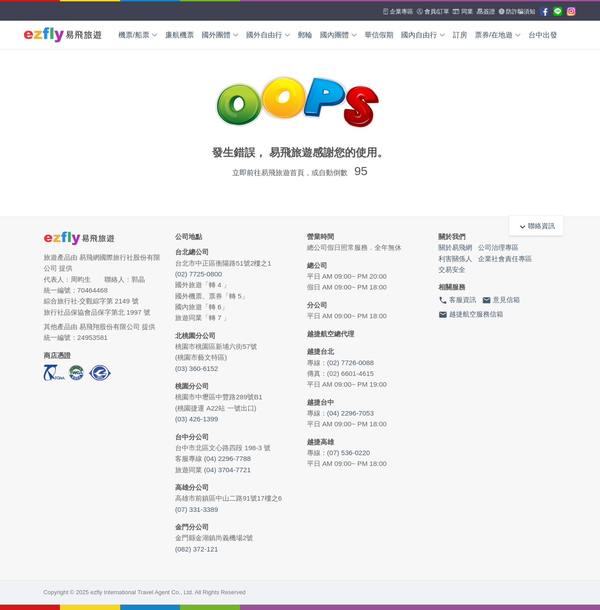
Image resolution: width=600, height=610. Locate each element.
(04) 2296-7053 (350, 413)
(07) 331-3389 (196, 509)
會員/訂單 (433, 11)
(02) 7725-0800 (198, 274)
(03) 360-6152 (196, 368)
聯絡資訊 (536, 225)
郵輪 (305, 35)
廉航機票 (179, 35)
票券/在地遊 (498, 35)
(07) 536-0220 (348, 452)
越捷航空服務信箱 (470, 314)
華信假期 (379, 35)
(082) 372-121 (196, 549)
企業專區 (398, 11)
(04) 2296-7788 (227, 458)
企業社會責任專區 (505, 258)
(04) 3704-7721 (227, 470)
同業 (463, 11)
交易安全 (451, 269)
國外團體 (220, 35)
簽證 (486, 11)
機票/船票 (137, 35)
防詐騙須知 (517, 11)
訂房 (460, 35)
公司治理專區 (498, 247)
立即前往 (246, 172)
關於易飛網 (455, 247)
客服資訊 (457, 300)
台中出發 (542, 35)
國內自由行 (423, 35)
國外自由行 (268, 35)
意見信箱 (501, 300)
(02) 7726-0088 (350, 362)
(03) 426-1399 (196, 419)
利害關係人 (455, 258)
